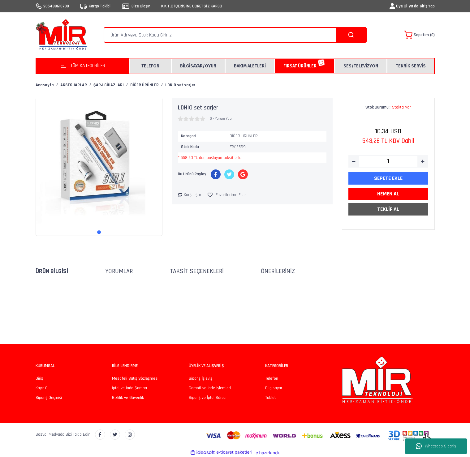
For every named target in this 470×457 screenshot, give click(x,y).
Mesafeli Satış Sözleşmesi (135, 378)
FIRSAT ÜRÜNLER (300, 66)
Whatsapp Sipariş (436, 446)
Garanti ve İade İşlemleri (210, 388)
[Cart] (419, 35)
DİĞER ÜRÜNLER (244, 136)
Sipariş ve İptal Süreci (207, 397)
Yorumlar (119, 271)
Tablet (270, 397)
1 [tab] (99, 232)
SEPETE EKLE (388, 178)
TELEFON (150, 66)
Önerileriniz (278, 271)
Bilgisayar (273, 388)
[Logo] (63, 35)
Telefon (271, 378)
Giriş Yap (427, 6)
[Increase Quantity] (422, 161)
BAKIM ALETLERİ (250, 66)
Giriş (39, 378)
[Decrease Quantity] (353, 161)
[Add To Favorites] (227, 195)
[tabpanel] (99, 161)
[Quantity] (388, 161)
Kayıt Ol (42, 388)
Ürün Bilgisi (52, 271)
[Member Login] (392, 6)
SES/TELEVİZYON (360, 66)
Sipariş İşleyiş (200, 378)
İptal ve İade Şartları (129, 388)
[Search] (235, 35)
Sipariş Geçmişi (49, 397)
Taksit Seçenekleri (197, 271)
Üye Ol (401, 6)
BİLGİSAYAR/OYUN (198, 66)
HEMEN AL (388, 193)
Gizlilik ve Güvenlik (128, 397)
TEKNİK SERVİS (411, 66)
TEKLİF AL (388, 209)
